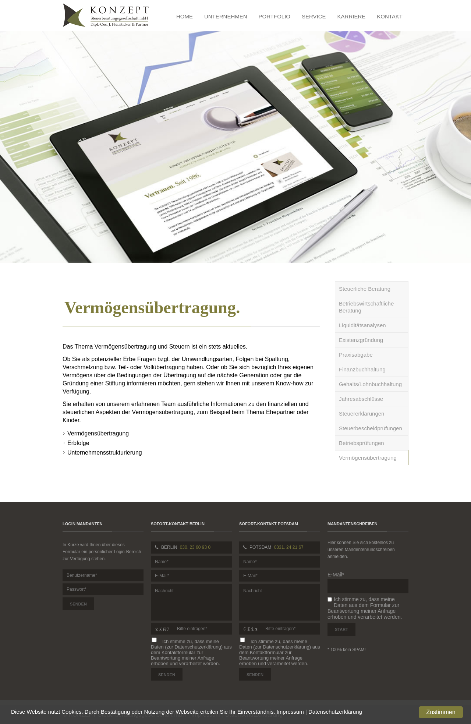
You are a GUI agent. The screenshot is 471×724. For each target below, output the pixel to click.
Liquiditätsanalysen (362, 325)
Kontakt (390, 16)
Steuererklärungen (361, 413)
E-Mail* (335, 575)
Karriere (351, 16)
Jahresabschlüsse (361, 399)
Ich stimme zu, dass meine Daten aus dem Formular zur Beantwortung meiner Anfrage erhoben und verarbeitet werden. (364, 608)
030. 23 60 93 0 (195, 547)
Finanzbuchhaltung (362, 369)
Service (314, 16)
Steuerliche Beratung (364, 289)
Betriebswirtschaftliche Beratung (366, 307)
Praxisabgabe (356, 355)
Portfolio (274, 16)
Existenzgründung (361, 340)
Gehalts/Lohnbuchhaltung (370, 384)
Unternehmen (225, 16)
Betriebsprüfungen (361, 443)
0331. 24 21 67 (289, 547)
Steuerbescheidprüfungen (370, 428)
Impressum (290, 712)
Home (184, 16)
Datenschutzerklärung (335, 712)
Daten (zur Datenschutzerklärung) (187, 647)
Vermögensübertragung (368, 458)
